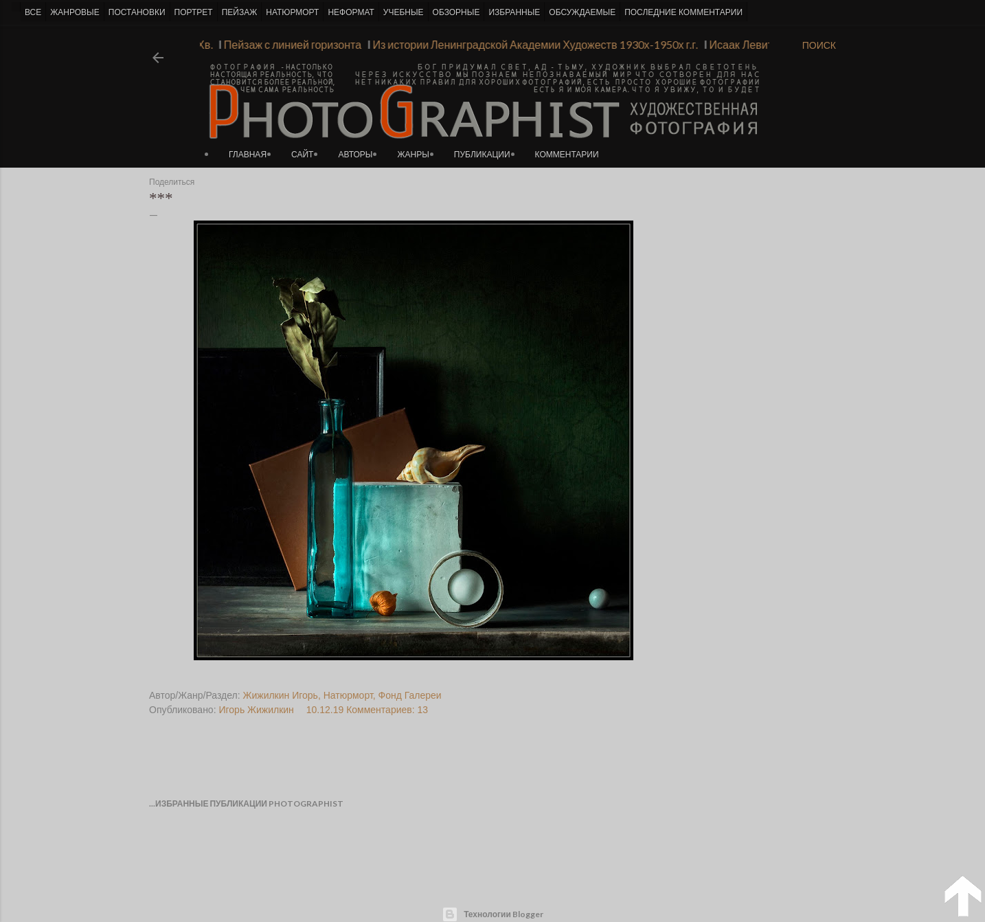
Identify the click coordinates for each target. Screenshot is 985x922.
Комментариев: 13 (387, 709)
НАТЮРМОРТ (292, 12)
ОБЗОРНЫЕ (456, 12)
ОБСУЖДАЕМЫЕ (582, 12)
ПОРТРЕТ (193, 12)
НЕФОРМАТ (351, 12)
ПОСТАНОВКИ (137, 12)
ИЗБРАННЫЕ (514, 12)
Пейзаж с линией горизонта (287, 44)
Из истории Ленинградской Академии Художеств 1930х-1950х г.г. (530, 44)
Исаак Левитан (742, 44)
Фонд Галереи (410, 695)
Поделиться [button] (171, 182)
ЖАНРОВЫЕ (74, 12)
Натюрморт (348, 695)
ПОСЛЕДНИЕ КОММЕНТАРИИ (683, 12)
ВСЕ (33, 12)
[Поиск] (819, 45)
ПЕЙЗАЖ (240, 12)
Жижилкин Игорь (280, 695)
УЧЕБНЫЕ (403, 12)
